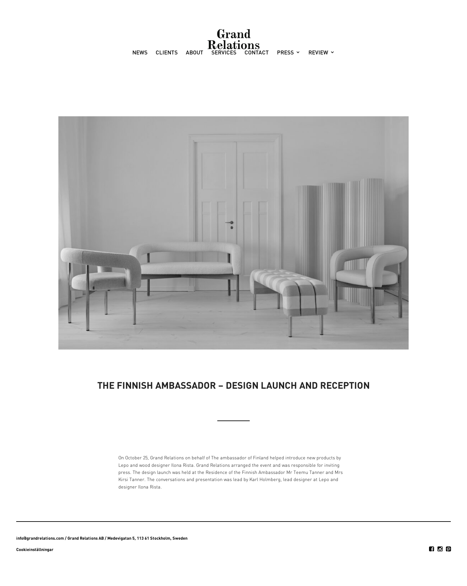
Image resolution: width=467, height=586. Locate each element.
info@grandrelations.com (40, 538)
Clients (167, 80)
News (140, 80)
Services (223, 80)
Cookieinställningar (35, 549)
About (194, 80)
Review (318, 80)
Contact (257, 80)
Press (285, 80)
